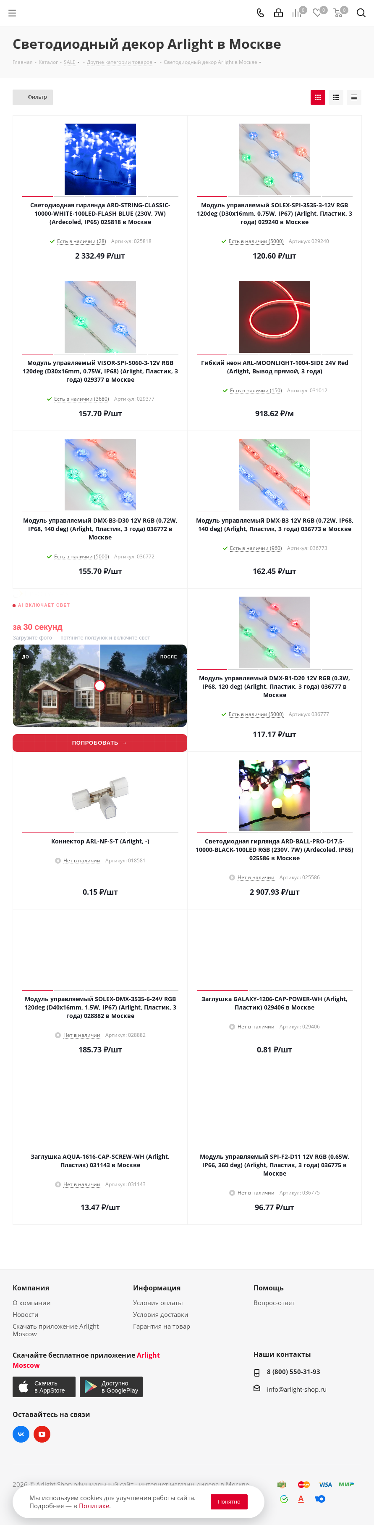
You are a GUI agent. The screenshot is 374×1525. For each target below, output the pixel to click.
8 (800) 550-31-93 (293, 1371)
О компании (32, 1302)
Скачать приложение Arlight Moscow (56, 1330)
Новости (26, 1314)
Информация (156, 1287)
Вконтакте (21, 1434)
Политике (94, 1505)
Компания (31, 1287)
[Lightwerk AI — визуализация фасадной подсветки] (100, 670)
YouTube (42, 1434)
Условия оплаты (158, 1302)
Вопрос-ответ (274, 1302)
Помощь (269, 1287)
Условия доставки (160, 1314)
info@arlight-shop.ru (297, 1389)
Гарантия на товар (161, 1326)
